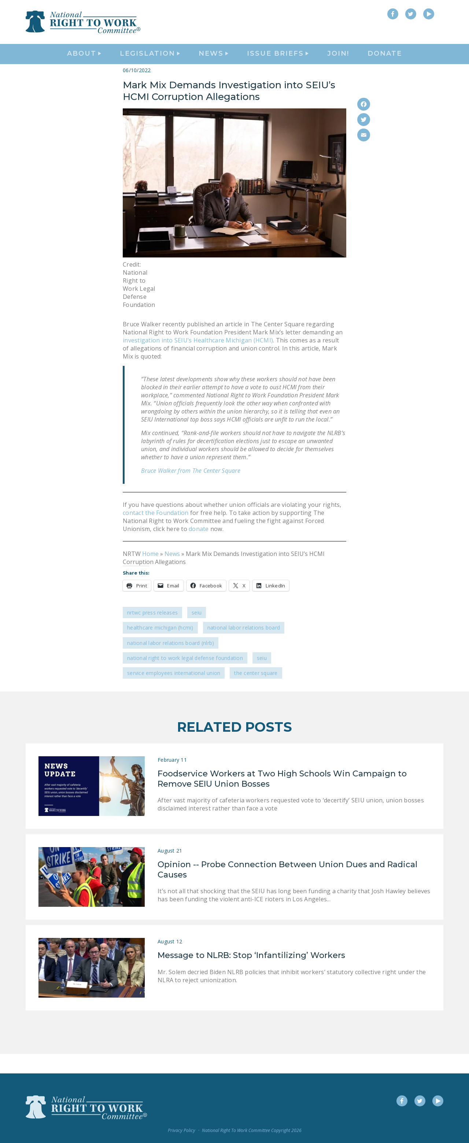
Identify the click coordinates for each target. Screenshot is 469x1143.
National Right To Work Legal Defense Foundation (185, 677)
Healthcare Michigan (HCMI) (160, 647)
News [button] (213, 64)
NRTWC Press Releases (152, 631)
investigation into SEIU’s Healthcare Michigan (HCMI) (198, 360)
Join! (338, 64)
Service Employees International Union (173, 692)
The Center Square (255, 692)
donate (198, 548)
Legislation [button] (150, 64)
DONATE (385, 64)
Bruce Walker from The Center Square (190, 490)
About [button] (84, 64)
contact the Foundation (156, 532)
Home (150, 573)
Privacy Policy (181, 1130)
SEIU (197, 631)
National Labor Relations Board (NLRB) (170, 662)
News (172, 573)
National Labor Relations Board (243, 647)
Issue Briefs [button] (278, 64)
